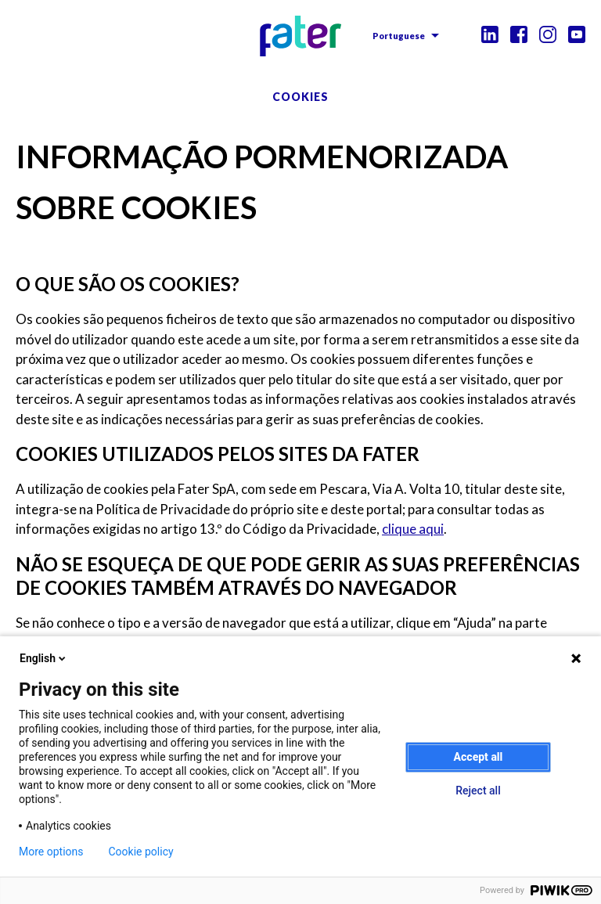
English (44, 658)
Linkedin (489, 34)
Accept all (478, 757)
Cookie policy (141, 851)
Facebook (518, 34)
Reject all (477, 790)
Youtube (576, 34)
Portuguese (398, 36)
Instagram (547, 34)
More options (51, 851)
